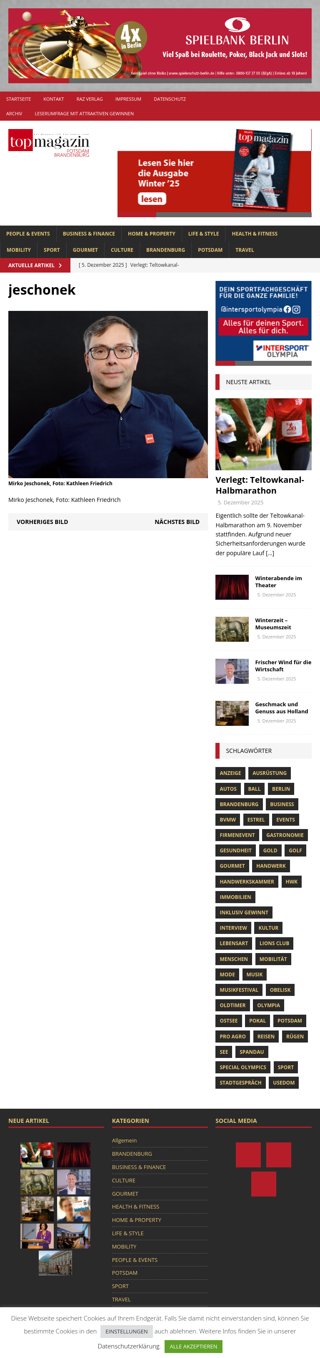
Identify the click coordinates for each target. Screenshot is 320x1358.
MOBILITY (19, 249)
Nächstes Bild (177, 522)
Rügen (295, 1036)
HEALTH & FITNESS (255, 233)
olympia (268, 1005)
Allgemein (124, 1140)
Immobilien (235, 897)
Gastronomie (284, 835)
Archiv (14, 113)
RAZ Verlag (90, 99)
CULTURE (122, 249)
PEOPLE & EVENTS (28, 233)
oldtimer (232, 1005)
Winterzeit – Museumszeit (273, 623)
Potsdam (290, 1020)
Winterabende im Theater (278, 581)
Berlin (281, 788)
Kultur (268, 927)
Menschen (234, 959)
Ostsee (229, 1020)
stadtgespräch (240, 1082)
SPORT (52, 249)
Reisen (266, 1036)
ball (254, 788)
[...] (270, 553)
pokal (257, 1020)
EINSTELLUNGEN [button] (126, 1331)
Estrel (256, 819)
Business (282, 804)
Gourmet (232, 865)
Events (285, 819)
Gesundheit (236, 850)
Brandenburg (239, 804)
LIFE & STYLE (203, 233)
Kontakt (53, 99)
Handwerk (270, 865)
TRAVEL (244, 249)
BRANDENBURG (165, 249)
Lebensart (234, 943)
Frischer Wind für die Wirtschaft (283, 665)
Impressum (128, 99)
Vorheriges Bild (42, 522)
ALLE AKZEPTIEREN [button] (193, 1346)
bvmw (228, 819)
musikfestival (239, 989)
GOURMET (85, 249)
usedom (284, 1082)
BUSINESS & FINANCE (89, 233)
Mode (227, 974)
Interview (233, 927)
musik (255, 974)
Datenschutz (170, 99)
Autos (228, 788)
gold (270, 850)
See (224, 1051)
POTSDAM (210, 249)
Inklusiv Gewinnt (244, 912)
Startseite (18, 99)
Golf (295, 850)
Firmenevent (237, 835)
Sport (286, 1067)
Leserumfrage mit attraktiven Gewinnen (84, 113)
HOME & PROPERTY (151, 233)
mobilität (273, 959)
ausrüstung (269, 773)
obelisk (280, 989)
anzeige (230, 773)
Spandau (252, 1051)
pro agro (233, 1036)
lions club (274, 943)
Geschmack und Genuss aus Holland (281, 707)
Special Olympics (243, 1067)
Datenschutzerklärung (128, 1346)
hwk (292, 881)
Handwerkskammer (247, 881)
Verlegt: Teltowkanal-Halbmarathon (259, 485)
